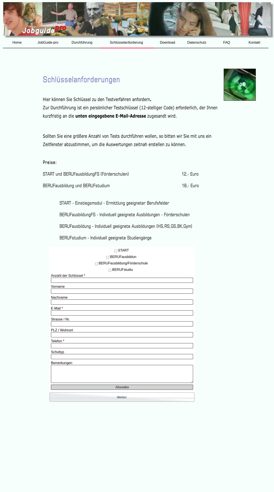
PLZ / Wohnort (62, 330)
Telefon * (57, 341)
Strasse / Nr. (60, 319)
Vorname (58, 286)
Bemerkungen (61, 363)
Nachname (59, 297)
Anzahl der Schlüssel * (68, 275)
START (123, 250)
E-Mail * (57, 308)
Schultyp (57, 352)
